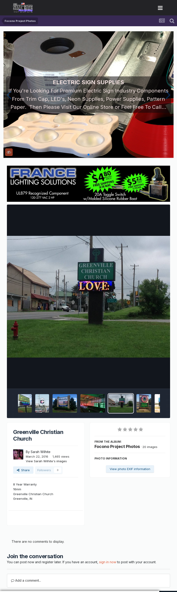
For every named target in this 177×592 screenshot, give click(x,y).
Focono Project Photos (117, 446)
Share (23, 470)
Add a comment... (26, 580)
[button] (9, 95)
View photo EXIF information (130, 469)
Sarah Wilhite (40, 452)
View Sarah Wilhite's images (46, 461)
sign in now (107, 562)
